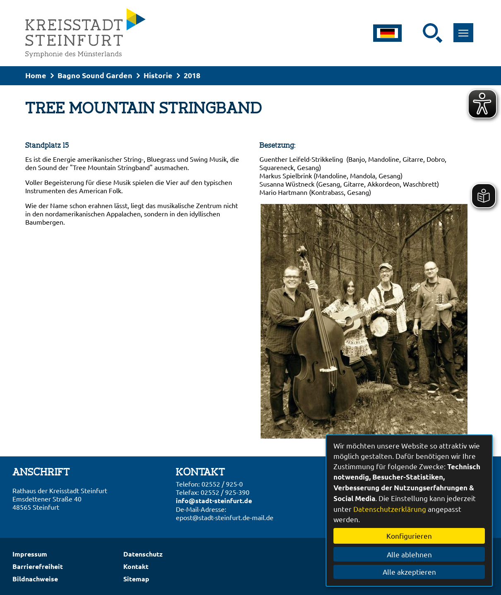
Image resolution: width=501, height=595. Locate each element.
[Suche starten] (433, 33)
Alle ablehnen (409, 554)
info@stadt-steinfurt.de (214, 500)
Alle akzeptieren (409, 571)
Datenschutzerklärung (389, 508)
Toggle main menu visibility (466, 28)
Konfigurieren (409, 535)
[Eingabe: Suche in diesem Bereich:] (417, 33)
